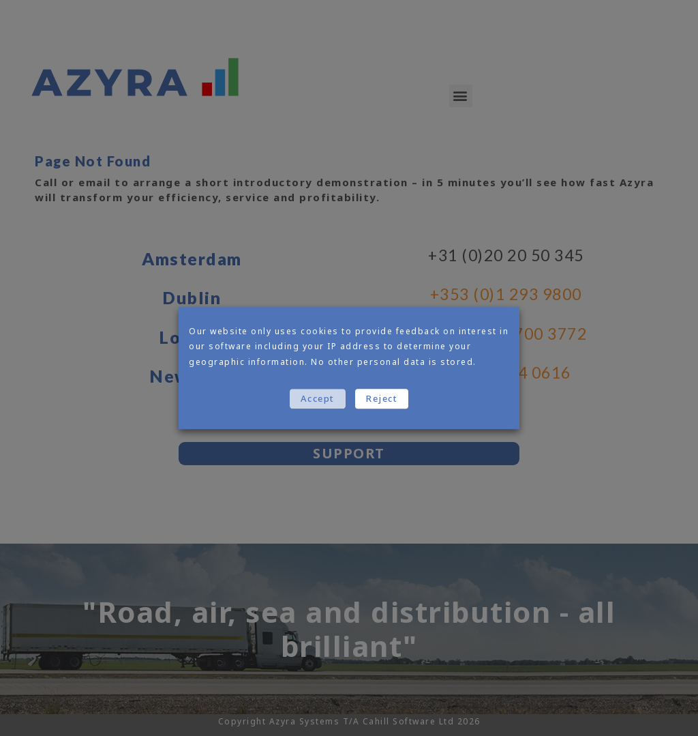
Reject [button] (381, 398)
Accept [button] (318, 398)
